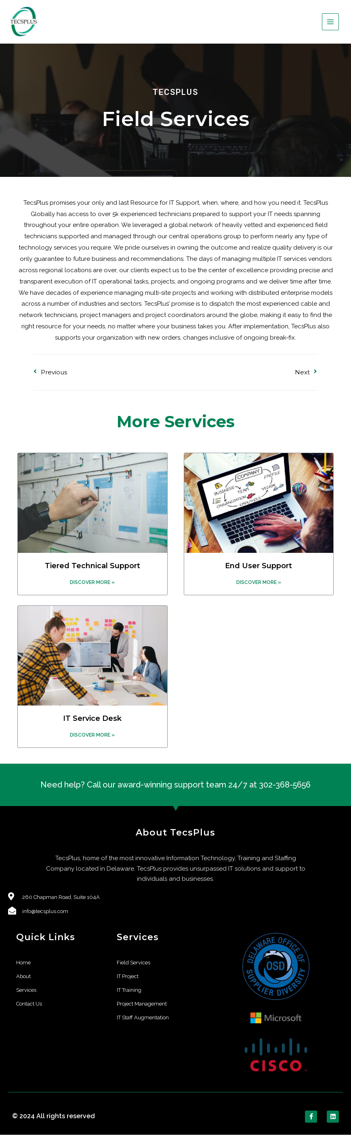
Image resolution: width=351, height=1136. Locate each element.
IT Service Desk (92, 719)
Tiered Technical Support (92, 566)
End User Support (258, 566)
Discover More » (92, 583)
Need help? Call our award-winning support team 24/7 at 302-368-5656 (175, 786)
